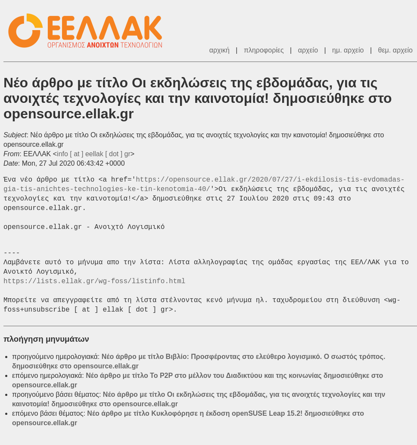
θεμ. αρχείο (395, 50)
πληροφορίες (264, 50)
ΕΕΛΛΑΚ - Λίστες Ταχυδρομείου (89, 31)
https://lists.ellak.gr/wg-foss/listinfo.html (94, 281)
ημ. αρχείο (348, 50)
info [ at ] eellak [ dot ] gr (94, 154)
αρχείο (308, 50)
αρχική (219, 50)
